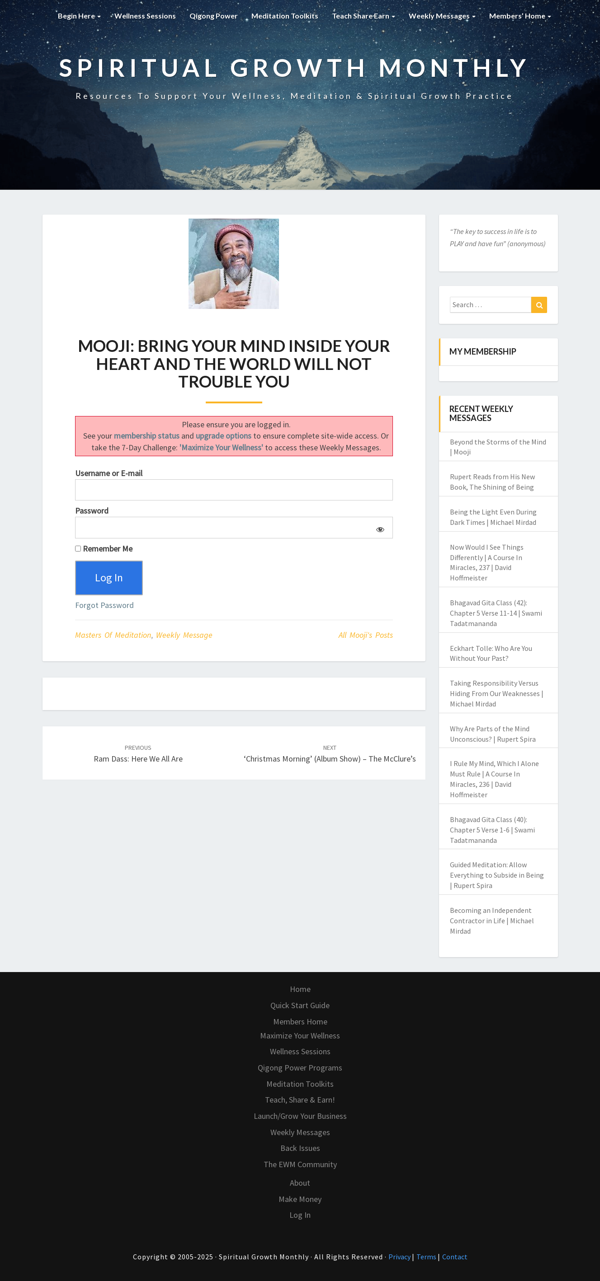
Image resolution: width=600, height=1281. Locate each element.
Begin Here (79, 15)
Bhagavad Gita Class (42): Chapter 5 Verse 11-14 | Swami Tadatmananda (496, 613)
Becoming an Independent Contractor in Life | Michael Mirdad (492, 920)
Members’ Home (520, 15)
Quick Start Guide (300, 1005)
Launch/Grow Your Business (300, 1116)
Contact (455, 1256)
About (300, 1183)
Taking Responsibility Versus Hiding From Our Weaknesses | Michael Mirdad (496, 693)
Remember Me (103, 548)
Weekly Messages (442, 15)
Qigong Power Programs (300, 1067)
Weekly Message (184, 635)
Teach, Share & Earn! (300, 1099)
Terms (427, 1256)
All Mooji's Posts (366, 635)
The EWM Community (300, 1164)
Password (92, 510)
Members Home (300, 1021)
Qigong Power (213, 15)
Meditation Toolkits (284, 15)
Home (300, 989)
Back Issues (300, 1148)
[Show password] (378, 527)
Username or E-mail (108, 473)
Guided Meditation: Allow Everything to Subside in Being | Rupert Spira (497, 875)
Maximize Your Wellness (300, 1035)
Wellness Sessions (145, 15)
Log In (300, 1215)
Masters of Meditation (113, 635)
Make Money (300, 1199)
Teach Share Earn (363, 15)
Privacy (400, 1256)
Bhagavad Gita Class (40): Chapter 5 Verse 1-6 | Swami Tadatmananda (492, 830)
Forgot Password (104, 605)
